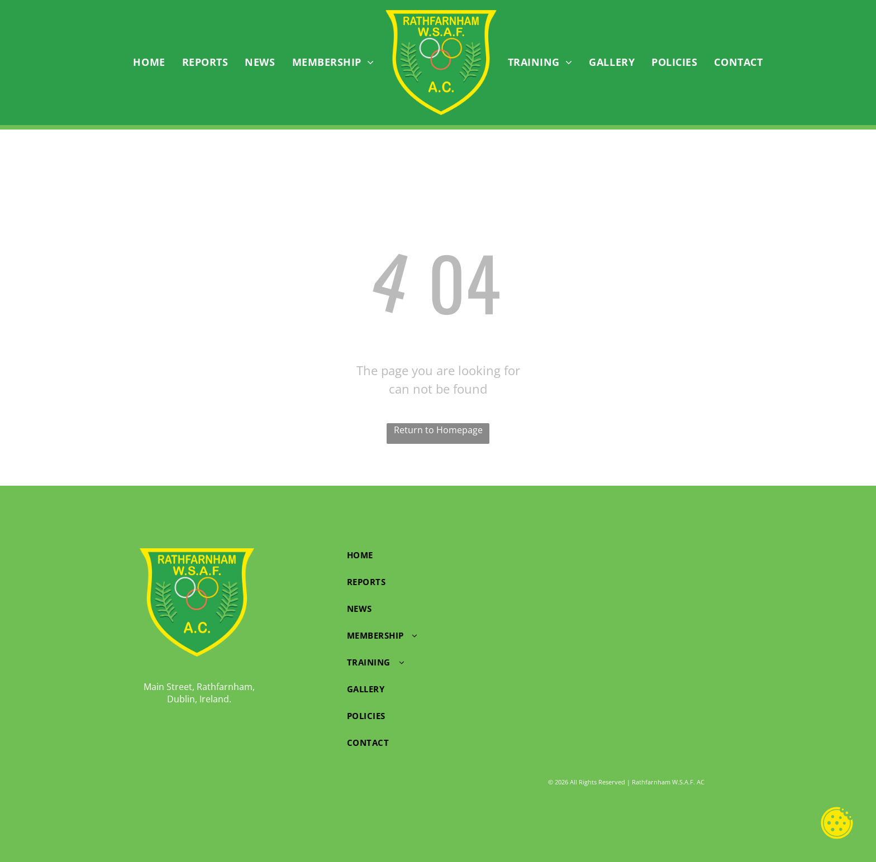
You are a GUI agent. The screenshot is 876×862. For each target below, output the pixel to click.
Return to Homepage (438, 430)
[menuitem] (149, 62)
